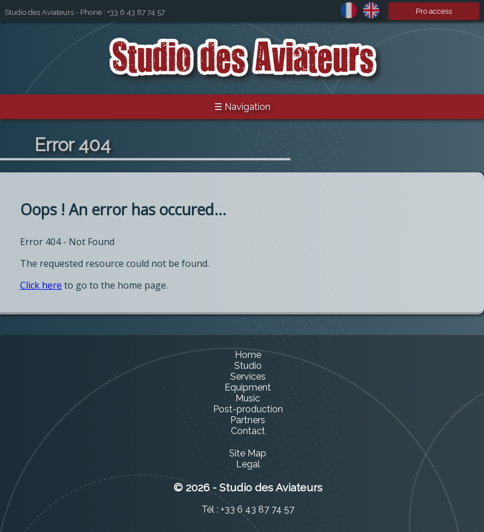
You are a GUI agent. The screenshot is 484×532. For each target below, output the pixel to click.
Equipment (248, 387)
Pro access (434, 11)
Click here (41, 285)
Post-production (248, 409)
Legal (248, 464)
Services (248, 376)
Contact (248, 430)
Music (247, 398)
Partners (247, 420)
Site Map (247, 453)
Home (248, 354)
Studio (248, 365)
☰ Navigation (242, 106)
